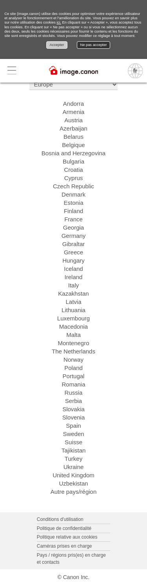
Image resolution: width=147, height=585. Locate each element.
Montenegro (73, 343)
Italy (73, 285)
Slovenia (73, 417)
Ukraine (74, 467)
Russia (74, 392)
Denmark (73, 194)
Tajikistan (74, 450)
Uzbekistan (73, 483)
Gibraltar (73, 244)
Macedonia (73, 326)
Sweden (73, 433)
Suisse (73, 442)
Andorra (73, 103)
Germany (74, 235)
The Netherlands (73, 351)
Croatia (73, 169)
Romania (73, 384)
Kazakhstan (73, 293)
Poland (73, 367)
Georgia (73, 227)
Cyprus (73, 178)
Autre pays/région (74, 491)
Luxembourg (73, 318)
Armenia (74, 112)
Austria (73, 120)
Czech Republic (73, 186)
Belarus (73, 136)
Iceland (73, 268)
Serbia (73, 400)
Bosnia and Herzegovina (73, 153)
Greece (73, 252)
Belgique (73, 145)
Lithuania (73, 310)
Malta (73, 334)
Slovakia (73, 409)
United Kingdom (73, 475)
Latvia (73, 301)
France (73, 219)
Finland (73, 211)
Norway (73, 359)
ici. (58, 22)
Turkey (73, 458)
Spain (73, 425)
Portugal (74, 376)
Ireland (74, 277)
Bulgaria (73, 161)
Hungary (73, 260)
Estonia (73, 202)
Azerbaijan (73, 128)
